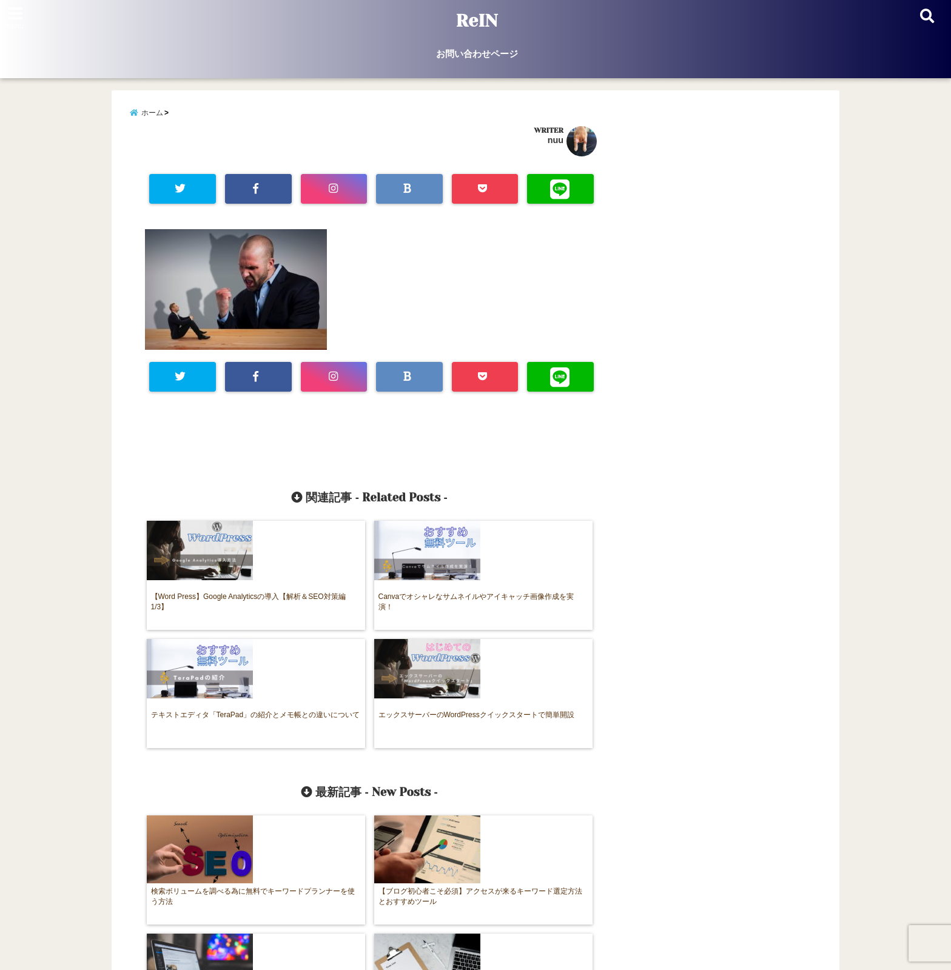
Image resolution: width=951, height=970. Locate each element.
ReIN (477, 20)
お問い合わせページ (477, 53)
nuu (555, 142)
